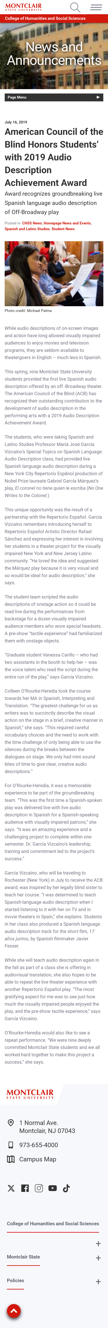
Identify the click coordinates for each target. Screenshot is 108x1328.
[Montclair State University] (23, 7)
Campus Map (31, 1159)
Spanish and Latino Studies (27, 229)
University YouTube (52, 1188)
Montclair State (23, 1257)
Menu (95, 3)
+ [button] (98, 1243)
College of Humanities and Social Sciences (45, 18)
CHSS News (32, 223)
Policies (15, 1280)
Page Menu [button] (17, 97)
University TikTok (66, 1188)
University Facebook (25, 1188)
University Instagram (39, 1188)
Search (75, 3)
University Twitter (11, 1188)
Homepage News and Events (67, 223)
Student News (63, 229)
